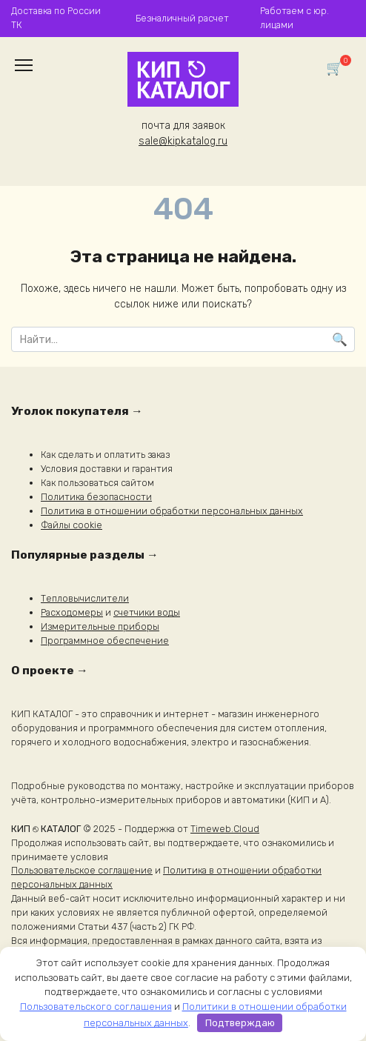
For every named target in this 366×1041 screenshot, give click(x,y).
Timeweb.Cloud (224, 828)
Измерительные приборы (100, 626)
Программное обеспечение (105, 640)
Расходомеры (72, 612)
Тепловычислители (85, 598)
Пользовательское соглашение (82, 870)
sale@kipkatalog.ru (183, 141)
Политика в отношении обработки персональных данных (172, 510)
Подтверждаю (240, 1022)
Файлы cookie (71, 525)
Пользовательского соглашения (96, 1006)
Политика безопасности (96, 496)
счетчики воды (146, 612)
